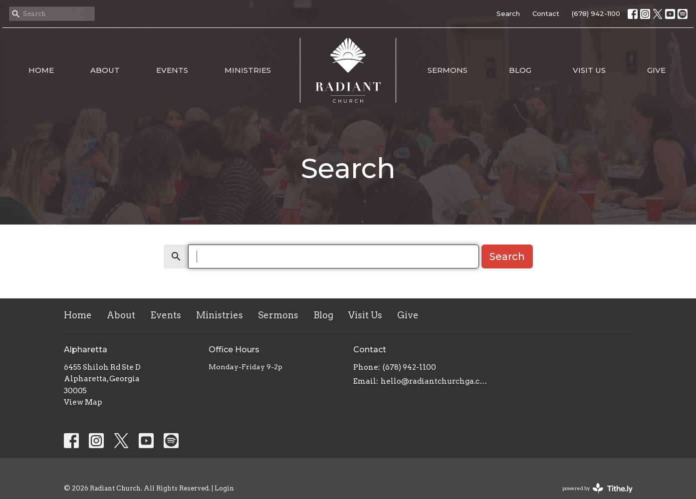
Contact (545, 13)
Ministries (248, 70)
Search (508, 13)
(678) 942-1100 (596, 13)
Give (656, 70)
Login (224, 488)
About (105, 70)
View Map (83, 402)
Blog (520, 70)
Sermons (447, 70)
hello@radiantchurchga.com (434, 381)
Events (172, 70)
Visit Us (589, 70)
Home (41, 70)
